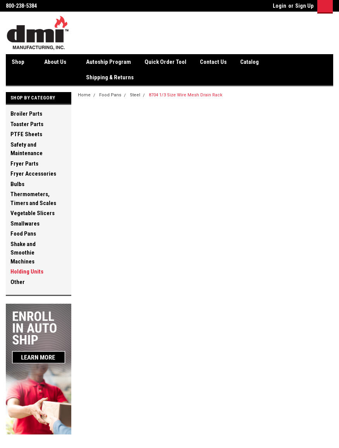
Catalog (249, 61)
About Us (58, 62)
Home (84, 94)
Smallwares (25, 223)
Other (17, 282)
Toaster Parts (26, 124)
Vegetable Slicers (32, 213)
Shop (21, 62)
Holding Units (26, 271)
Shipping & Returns (110, 77)
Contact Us (213, 61)
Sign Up (304, 6)
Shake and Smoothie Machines (23, 253)
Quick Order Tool (165, 61)
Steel (135, 94)
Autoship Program (108, 61)
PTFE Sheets (26, 134)
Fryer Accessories (33, 173)
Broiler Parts (26, 113)
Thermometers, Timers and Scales (33, 199)
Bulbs (17, 184)
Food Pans (23, 233)
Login (279, 6)
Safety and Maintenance (26, 149)
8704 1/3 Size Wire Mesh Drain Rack (185, 94)
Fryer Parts (24, 163)
